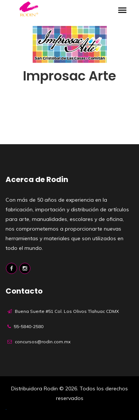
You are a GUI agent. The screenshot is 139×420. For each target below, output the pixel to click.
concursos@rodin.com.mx (42, 341)
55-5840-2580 (28, 326)
